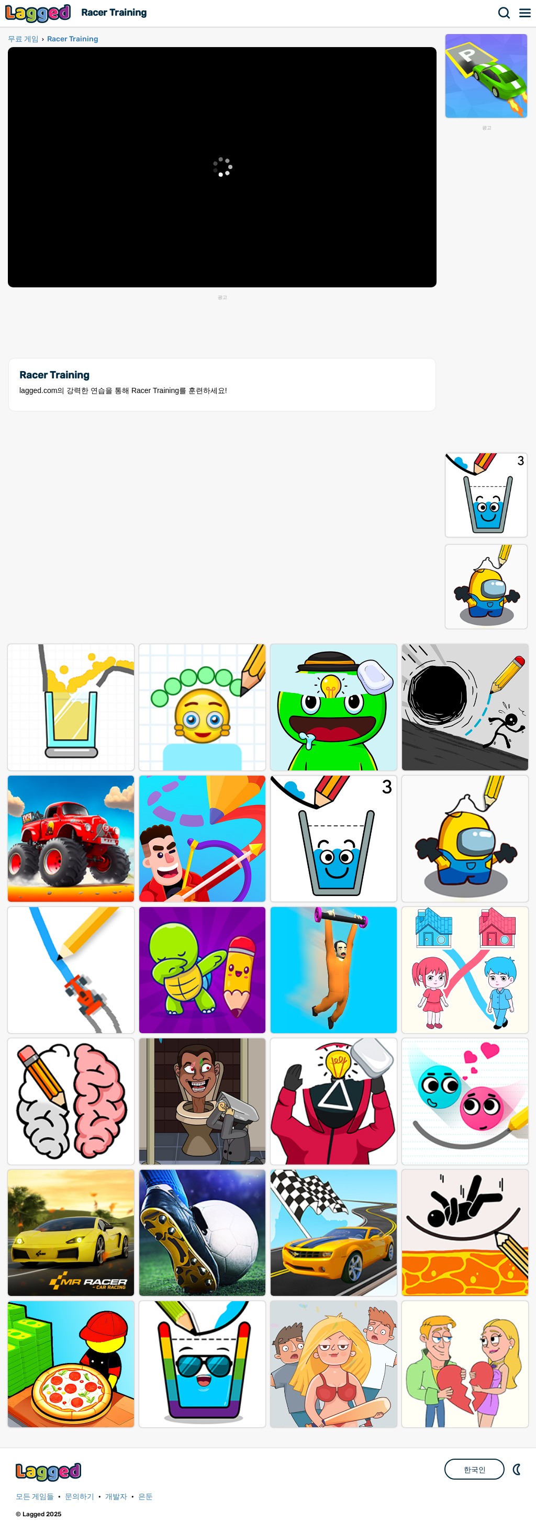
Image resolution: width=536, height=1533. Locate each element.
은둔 (145, 1496)
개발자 (116, 1496)
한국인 (475, 1469)
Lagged (39, 13)
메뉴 (525, 13)
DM (517, 1469)
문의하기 (79, 1496)
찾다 (504, 13)
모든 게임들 (35, 1496)
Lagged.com (50, 1472)
